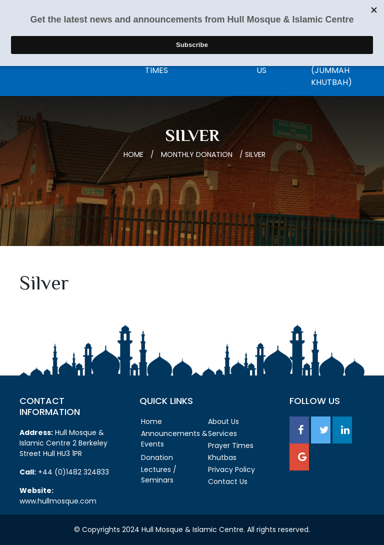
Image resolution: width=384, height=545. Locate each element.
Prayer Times (231, 445)
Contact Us (228, 481)
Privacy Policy (231, 469)
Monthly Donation (196, 155)
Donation (157, 457)
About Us (223, 421)
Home (134, 155)
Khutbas (222, 457)
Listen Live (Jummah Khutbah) (332, 70)
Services (222, 433)
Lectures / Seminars (158, 474)
